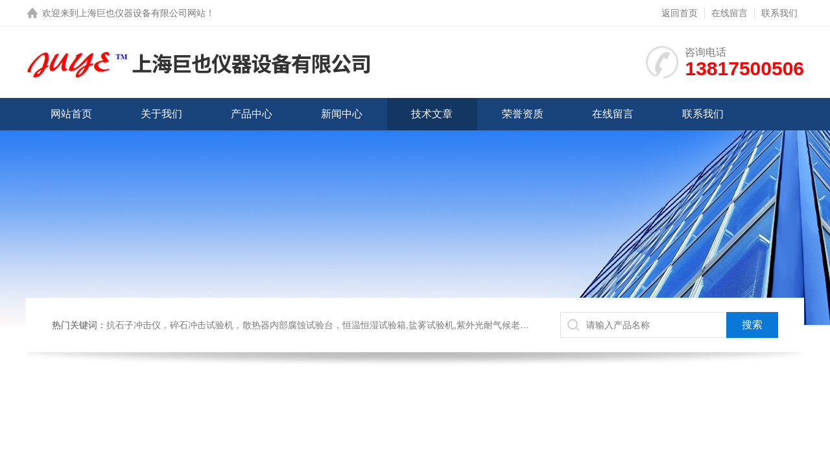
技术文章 (432, 113)
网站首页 (71, 113)
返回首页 (679, 13)
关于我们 (161, 113)
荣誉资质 (522, 113)
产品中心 (251, 113)
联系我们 (779, 13)
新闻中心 (341, 113)
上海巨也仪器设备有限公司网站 (142, 13)
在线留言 (729, 13)
